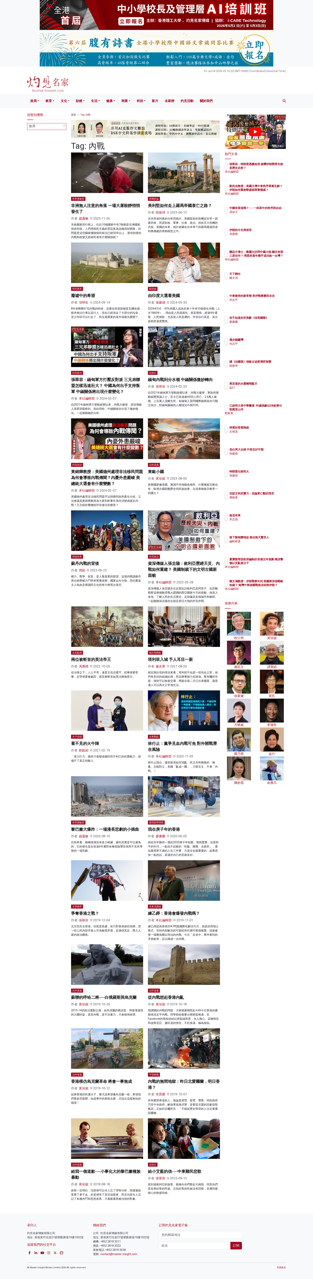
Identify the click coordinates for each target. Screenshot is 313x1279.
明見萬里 (77, 288)
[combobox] (46, 126)
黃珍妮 (160, 478)
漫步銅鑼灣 (260, 339)
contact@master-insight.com (118, 1254)
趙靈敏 (83, 218)
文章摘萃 (77, 906)
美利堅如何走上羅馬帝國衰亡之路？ (180, 205)
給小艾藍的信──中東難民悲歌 (174, 1171)
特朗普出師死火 (262, 471)
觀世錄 (152, 288)
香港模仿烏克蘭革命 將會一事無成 (101, 1081)
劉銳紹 (83, 750)
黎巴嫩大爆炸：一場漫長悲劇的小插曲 (105, 829)
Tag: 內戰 (85, 114)
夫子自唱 (77, 736)
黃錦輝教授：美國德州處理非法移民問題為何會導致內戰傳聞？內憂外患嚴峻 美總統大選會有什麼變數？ (107, 477)
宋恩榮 (160, 1094)
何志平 (257, 303)
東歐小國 (156, 471)
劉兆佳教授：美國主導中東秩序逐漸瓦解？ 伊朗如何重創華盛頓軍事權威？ (268, 189)
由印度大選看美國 (164, 295)
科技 (140, 101)
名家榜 (169, 101)
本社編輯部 (87, 398)
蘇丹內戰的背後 (85, 563)
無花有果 (258, 515)
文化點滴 (77, 652)
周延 (82, 570)
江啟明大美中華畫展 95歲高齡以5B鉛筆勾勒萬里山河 (268, 409)
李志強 (257, 519)
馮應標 (83, 666)
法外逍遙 (154, 464)
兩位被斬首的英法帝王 (91, 659)
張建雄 (160, 302)
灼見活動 (187, 101)
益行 (255, 387)
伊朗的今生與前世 (264, 230)
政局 (33, 101)
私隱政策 (281, 1267)
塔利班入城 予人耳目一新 (170, 659)
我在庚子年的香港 (164, 829)
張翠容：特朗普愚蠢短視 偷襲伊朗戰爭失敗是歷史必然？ (268, 167)
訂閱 (236, 1245)
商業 (124, 101)
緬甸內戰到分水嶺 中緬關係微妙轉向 (180, 379)
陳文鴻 (257, 277)
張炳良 (83, 920)
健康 (109, 101)
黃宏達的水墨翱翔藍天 (267, 383)
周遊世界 (77, 556)
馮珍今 (257, 215)
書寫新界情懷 (156, 822)
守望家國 (154, 1074)
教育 (49, 101)
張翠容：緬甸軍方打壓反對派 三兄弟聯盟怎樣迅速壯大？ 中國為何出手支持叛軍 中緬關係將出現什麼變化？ (105, 385)
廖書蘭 (160, 836)
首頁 (73, 114)
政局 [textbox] (32, 126)
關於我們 (206, 101)
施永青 (160, 666)
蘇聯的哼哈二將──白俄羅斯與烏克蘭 (104, 997)
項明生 (83, 302)
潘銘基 (257, 501)
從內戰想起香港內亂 (166, 997)
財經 (79, 101)
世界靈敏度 (78, 198)
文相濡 (257, 431)
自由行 (152, 372)
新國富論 (154, 198)
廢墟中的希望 (83, 295)
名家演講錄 (155, 906)
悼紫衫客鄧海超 (262, 427)
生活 (94, 101)
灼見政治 (77, 372)
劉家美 (257, 416)
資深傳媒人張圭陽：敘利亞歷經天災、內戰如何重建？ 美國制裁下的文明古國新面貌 (184, 569)
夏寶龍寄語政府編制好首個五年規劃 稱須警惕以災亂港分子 (268, 563)
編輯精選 (258, 544)
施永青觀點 (155, 652)
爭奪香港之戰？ (85, 913)
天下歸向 (258, 273)
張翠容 (160, 386)
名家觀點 (154, 736)
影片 (155, 101)
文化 (64, 101)
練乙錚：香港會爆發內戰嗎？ (174, 913)
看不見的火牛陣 (85, 743)
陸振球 (160, 212)
